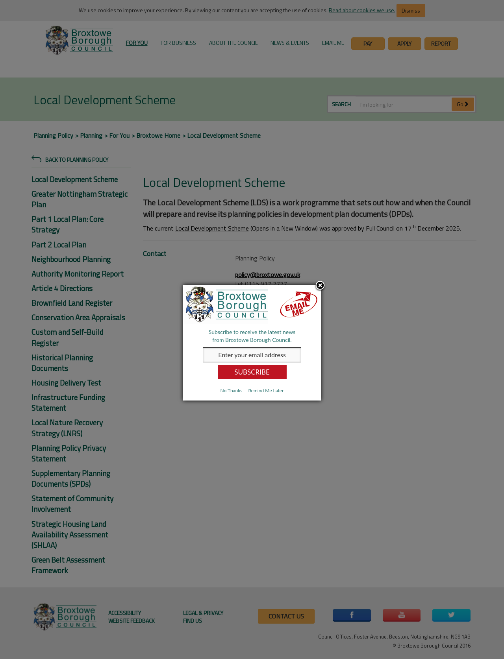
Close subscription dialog (320, 286)
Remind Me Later (266, 390)
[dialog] (252, 343)
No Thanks (231, 390)
